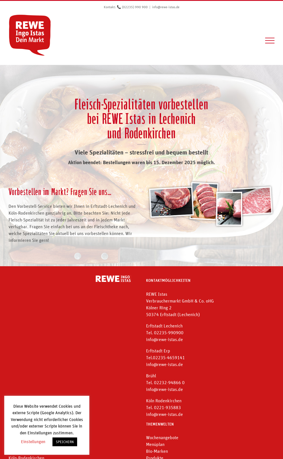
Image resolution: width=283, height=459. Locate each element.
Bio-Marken (157, 451)
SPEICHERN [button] (65, 442)
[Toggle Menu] (270, 40)
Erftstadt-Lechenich (108, 206)
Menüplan (155, 444)
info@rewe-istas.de (165, 7)
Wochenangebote (162, 437)
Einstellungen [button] (33, 441)
